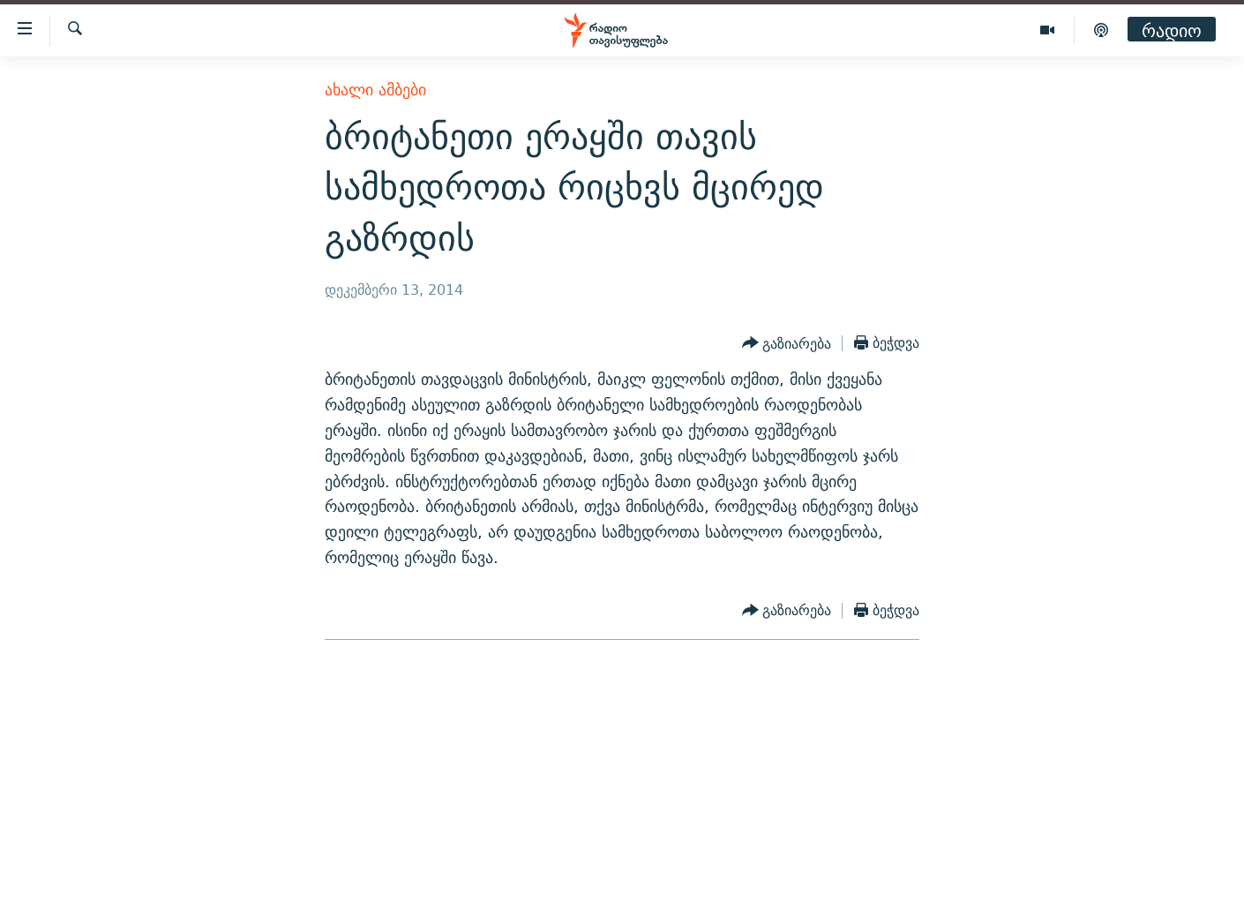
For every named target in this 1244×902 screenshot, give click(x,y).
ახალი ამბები (375, 89)
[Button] (787, 343)
